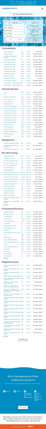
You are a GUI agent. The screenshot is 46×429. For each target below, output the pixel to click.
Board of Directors (37, 416)
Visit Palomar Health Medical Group (26, 3)
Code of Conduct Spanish (36, 418)
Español (35, 1)
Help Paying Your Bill (35, 420)
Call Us (8, 391)
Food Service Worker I (35, 25)
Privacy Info (14, 416)
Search (19, 39)
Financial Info (17, 418)
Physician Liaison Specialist (35, 34)
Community (11, 1)
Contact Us (29, 416)
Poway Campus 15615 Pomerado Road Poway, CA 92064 (28, 395)
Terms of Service (22, 416)
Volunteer (22, 1)
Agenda (5, 418)
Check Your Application (22, 340)
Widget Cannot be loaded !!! (23, 354)
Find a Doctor (23, 407)
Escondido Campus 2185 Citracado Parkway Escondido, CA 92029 (37, 397)
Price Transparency (24, 420)
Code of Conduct (25, 418)
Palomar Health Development (12, 420)
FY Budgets (10, 418)
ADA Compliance (7, 416)
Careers (17, 1)
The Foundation (28, 1)
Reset (10, 39)
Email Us (19, 391)
